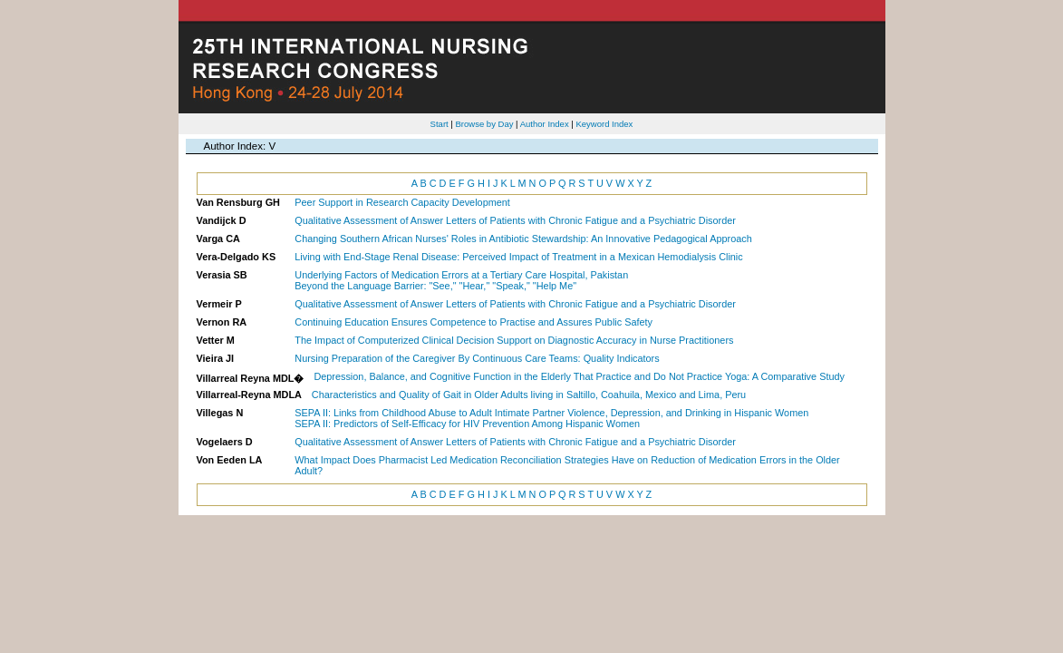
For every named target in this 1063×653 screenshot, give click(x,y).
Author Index (544, 124)
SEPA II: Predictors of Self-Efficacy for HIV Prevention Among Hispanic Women (467, 423)
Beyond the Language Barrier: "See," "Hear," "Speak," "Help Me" (435, 285)
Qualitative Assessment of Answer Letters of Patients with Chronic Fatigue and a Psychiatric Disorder (515, 220)
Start (439, 124)
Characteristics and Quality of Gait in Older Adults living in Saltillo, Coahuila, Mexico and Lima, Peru (529, 394)
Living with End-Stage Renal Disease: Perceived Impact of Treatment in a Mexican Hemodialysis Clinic (518, 256)
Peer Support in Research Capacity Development (402, 202)
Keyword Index (604, 124)
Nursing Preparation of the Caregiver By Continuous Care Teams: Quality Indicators (477, 358)
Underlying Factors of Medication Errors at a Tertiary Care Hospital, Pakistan (461, 274)
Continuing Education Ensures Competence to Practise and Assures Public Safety (473, 322)
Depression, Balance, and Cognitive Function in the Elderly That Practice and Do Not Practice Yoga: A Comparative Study (579, 376)
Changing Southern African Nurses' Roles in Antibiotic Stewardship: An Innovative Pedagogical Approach (523, 238)
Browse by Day (484, 124)
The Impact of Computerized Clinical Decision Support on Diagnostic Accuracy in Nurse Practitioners (514, 340)
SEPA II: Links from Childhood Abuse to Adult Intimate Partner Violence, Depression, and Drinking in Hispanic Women (551, 412)
